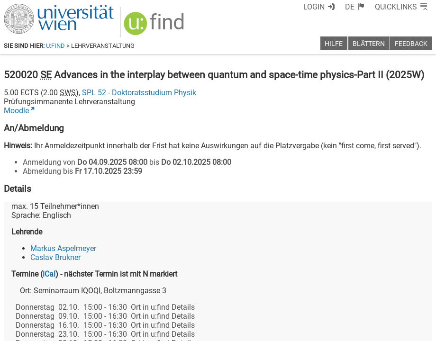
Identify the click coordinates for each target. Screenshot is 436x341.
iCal (49, 273)
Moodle (16, 110)
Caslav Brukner (55, 257)
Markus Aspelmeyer (63, 248)
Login (314, 6)
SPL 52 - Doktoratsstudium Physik (139, 92)
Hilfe (334, 44)
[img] (155, 26)
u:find (55, 45)
